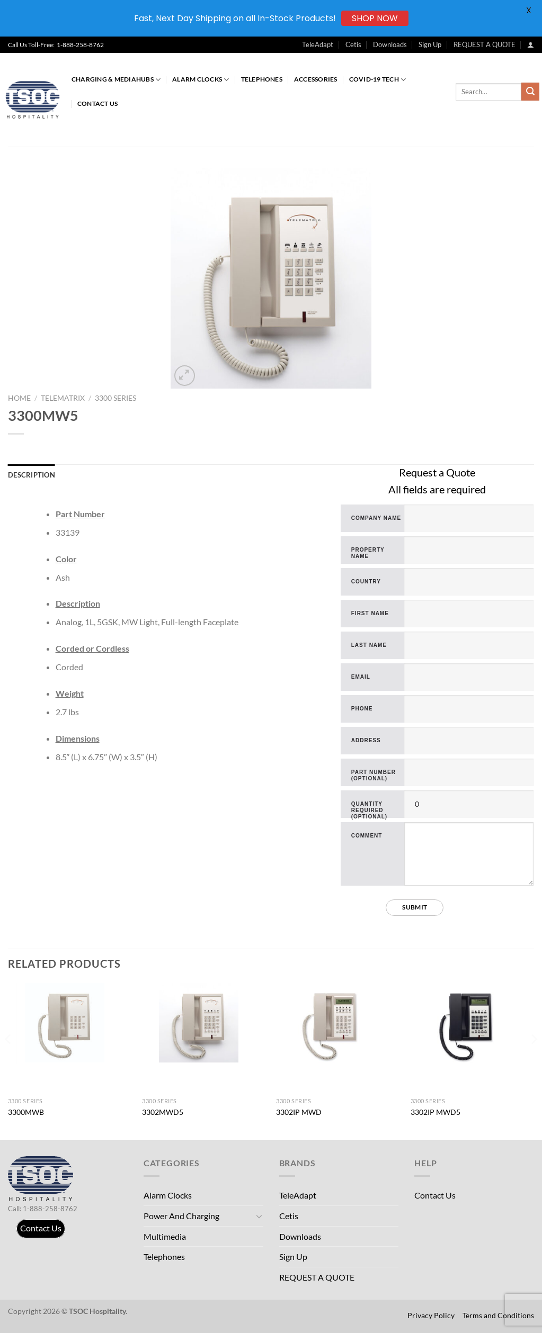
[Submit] (530, 92)
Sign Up (430, 44)
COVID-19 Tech (377, 80)
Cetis (353, 44)
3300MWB (26, 1111)
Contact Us (97, 103)
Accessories (315, 79)
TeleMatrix (63, 398)
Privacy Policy (431, 1315)
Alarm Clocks (200, 80)
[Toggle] (259, 1216)
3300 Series (115, 398)
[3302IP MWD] (338, 1022)
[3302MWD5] (204, 1022)
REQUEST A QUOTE (485, 44)
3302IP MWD (299, 1111)
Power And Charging (181, 1216)
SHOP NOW (375, 18)
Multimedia (165, 1236)
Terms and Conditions (498, 1315)
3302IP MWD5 (435, 1111)
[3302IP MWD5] (472, 1022)
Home (19, 398)
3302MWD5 (162, 1111)
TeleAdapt (317, 44)
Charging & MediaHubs (116, 80)
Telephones (261, 79)
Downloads (390, 44)
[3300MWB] (70, 1022)
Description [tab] (31, 475)
